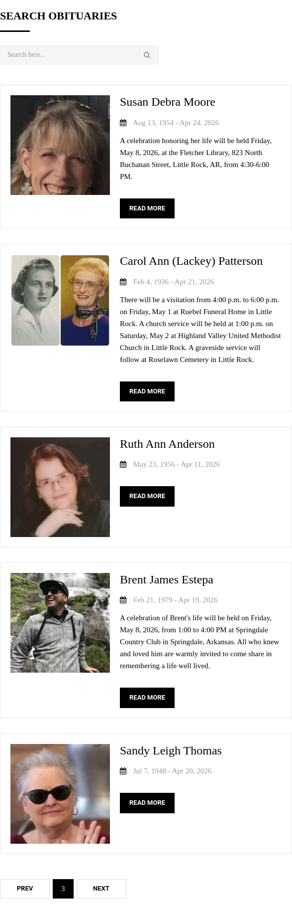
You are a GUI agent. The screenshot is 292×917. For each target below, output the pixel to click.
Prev (25, 888)
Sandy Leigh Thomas (171, 750)
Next (101, 888)
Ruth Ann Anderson (167, 443)
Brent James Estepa (166, 579)
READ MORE (147, 208)
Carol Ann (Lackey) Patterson (191, 260)
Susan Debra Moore (167, 101)
